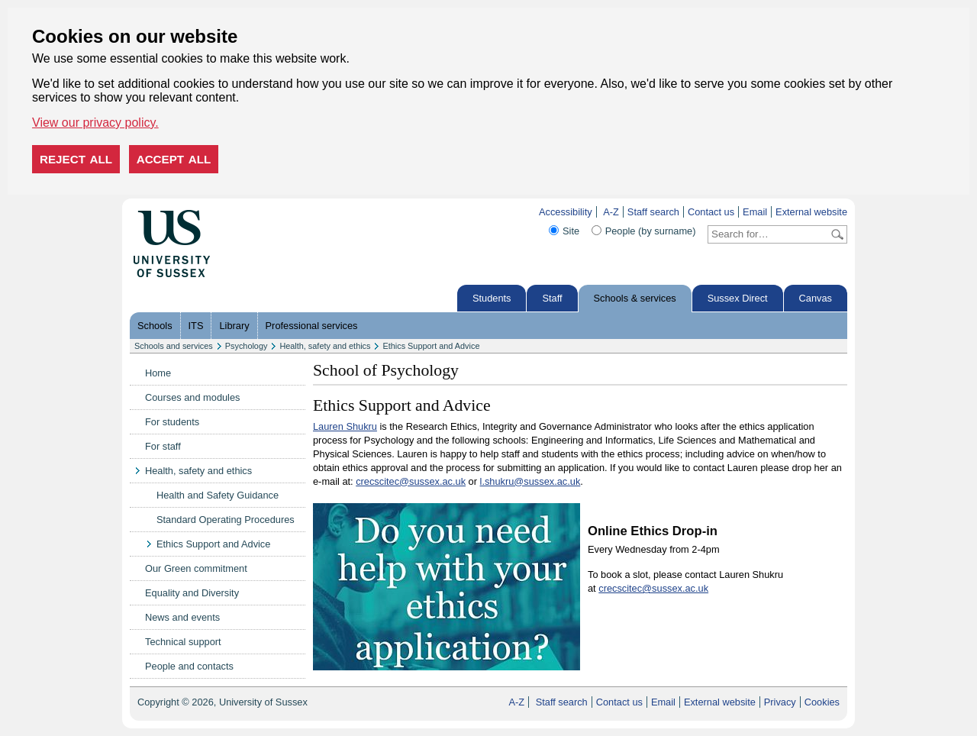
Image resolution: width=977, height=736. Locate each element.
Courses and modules (192, 397)
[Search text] (768, 234)
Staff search (653, 212)
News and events (182, 617)
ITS (196, 325)
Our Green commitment (196, 568)
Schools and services (173, 345)
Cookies (822, 702)
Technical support (183, 641)
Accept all (174, 159)
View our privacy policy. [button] (95, 122)
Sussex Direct (738, 298)
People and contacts (189, 666)
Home (158, 373)
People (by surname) (650, 231)
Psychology (246, 345)
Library (234, 325)
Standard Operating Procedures (225, 519)
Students (491, 298)
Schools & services (635, 298)
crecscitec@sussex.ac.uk (411, 481)
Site (571, 231)
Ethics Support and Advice (430, 345)
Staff (552, 298)
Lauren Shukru (345, 426)
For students (172, 422)
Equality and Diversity (192, 593)
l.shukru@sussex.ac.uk (530, 481)
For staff (163, 446)
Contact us (711, 212)
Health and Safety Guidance (217, 495)
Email (755, 212)
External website (811, 212)
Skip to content (242, 212)
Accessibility (565, 212)
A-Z (611, 212)
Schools (155, 325)
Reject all (76, 159)
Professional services (312, 325)
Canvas (815, 298)
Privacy (780, 702)
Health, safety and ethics (324, 345)
